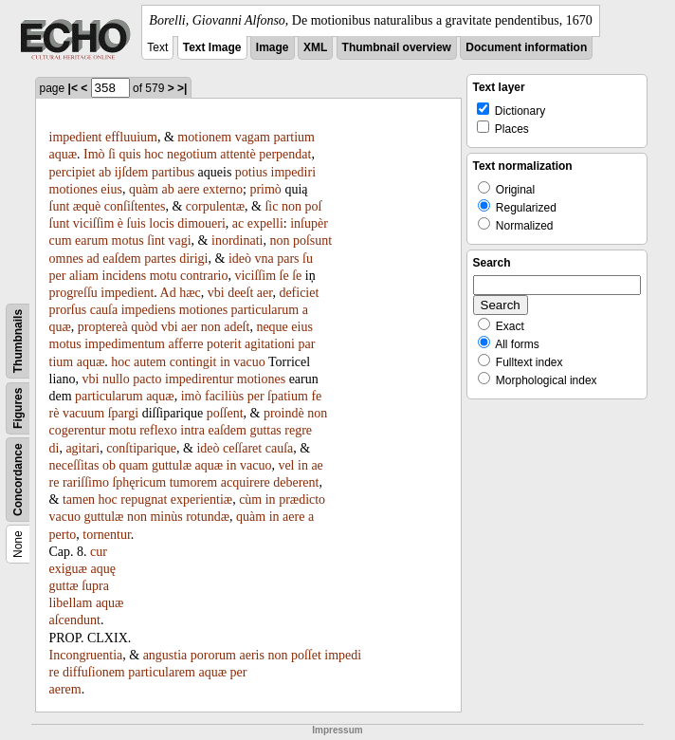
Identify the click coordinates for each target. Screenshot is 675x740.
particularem (161, 672)
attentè (237, 154)
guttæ (64, 586)
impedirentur (199, 379)
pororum (213, 655)
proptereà (103, 327)
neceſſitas (74, 465)
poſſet (306, 655)
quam (133, 465)
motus (128, 240)
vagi (180, 240)
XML (315, 47)
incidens (124, 275)
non (291, 206)
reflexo (158, 430)
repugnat (143, 499)
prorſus (68, 310)
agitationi (270, 344)
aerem (65, 689)
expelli (265, 223)
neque (271, 327)
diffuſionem (94, 672)
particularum (265, 310)
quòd (144, 327)
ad (93, 258)
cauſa (104, 310)
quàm (143, 189)
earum (91, 240)
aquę (102, 569)
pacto (147, 379)
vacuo (249, 362)
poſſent (225, 413)
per (256, 396)
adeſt (236, 327)
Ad (168, 293)
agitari (82, 448)
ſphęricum (139, 482)
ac (238, 223)
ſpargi (123, 413)
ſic (271, 206)
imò (191, 396)
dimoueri (201, 223)
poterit (224, 344)
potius (251, 172)
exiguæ (68, 569)
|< (73, 88)
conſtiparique (141, 448)
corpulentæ (215, 206)
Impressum (337, 730)
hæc (190, 293)
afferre (186, 344)
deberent (296, 482)
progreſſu (73, 293)
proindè (284, 413)
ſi (112, 154)
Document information (526, 47)
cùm (250, 499)
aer (265, 293)
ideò (239, 258)
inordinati (237, 240)
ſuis (136, 223)
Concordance (18, 479)
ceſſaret (242, 448)
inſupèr (309, 223)
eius (111, 189)
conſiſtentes (135, 206)
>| (182, 88)
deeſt (240, 293)
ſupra (95, 586)
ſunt (59, 206)
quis (129, 154)
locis (161, 223)
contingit (193, 362)
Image (272, 47)
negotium (192, 154)
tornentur (106, 534)
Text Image (212, 47)
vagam (252, 137)
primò (265, 189)
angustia (165, 655)
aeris (252, 655)
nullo (116, 379)
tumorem (194, 482)
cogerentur (77, 430)
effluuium (131, 137)
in (225, 362)
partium (294, 137)
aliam (84, 275)
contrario (204, 275)
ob (109, 465)
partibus (173, 172)
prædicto (302, 499)
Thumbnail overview (396, 47)
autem (150, 362)
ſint (156, 240)
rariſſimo (86, 482)
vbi (216, 293)
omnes (66, 258)
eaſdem (121, 258)
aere (188, 189)
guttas (265, 430)
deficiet (299, 293)
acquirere (245, 482)
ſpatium (287, 396)
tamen (79, 499)
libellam (71, 603)
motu (163, 275)
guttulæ (172, 465)
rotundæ (207, 516)
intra (192, 430)
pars (288, 258)
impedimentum (124, 344)
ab (105, 172)
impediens (148, 310)
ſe (284, 275)
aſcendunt (74, 620)
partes (159, 258)
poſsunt (312, 240)
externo (223, 189)
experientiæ (201, 499)
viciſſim (94, 223)
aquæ (63, 154)
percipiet (72, 172)
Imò (94, 154)
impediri (293, 172)
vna (263, 258)
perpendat (285, 154)
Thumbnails (18, 341)
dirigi (193, 258)
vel (286, 465)
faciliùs (224, 396)
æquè (87, 206)
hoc (153, 154)
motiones (73, 189)
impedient (75, 137)
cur (98, 552)
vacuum (83, 413)
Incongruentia (86, 655)
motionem (204, 137)
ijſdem (132, 172)
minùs (166, 516)
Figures (18, 408)
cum (60, 240)
